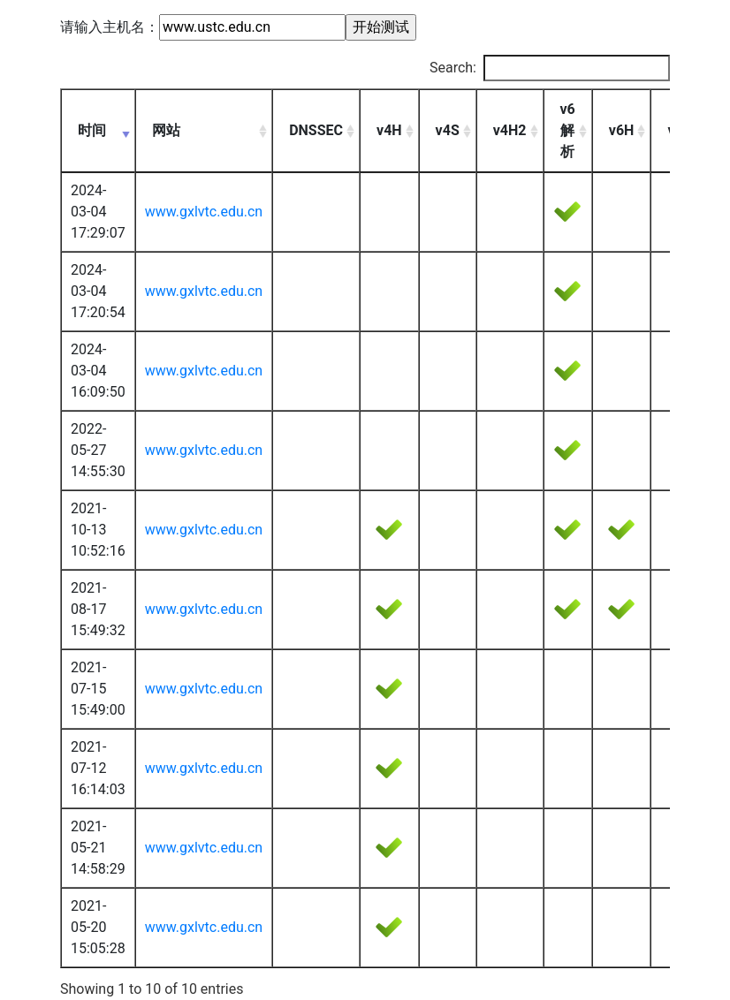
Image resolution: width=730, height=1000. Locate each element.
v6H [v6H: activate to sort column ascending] (622, 130)
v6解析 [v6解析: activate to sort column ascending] (567, 130)
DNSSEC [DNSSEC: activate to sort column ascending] (316, 130)
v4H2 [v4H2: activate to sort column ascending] (510, 130)
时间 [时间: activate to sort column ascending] (92, 130)
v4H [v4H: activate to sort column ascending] (389, 130)
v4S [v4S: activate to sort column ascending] (448, 130)
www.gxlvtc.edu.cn (203, 211)
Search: (550, 68)
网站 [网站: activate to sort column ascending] (166, 130)
